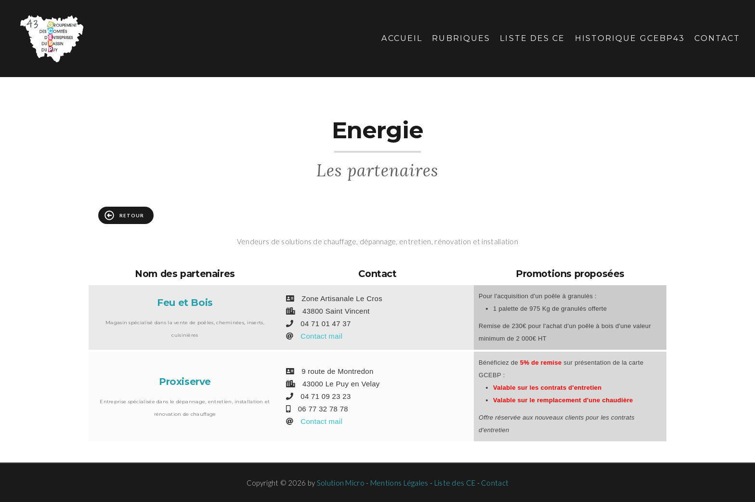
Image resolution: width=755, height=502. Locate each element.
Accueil (401, 38)
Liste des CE (532, 38)
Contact (717, 38)
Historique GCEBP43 (630, 38)
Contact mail (321, 336)
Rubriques (461, 38)
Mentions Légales (399, 482)
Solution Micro (340, 482)
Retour (124, 215)
